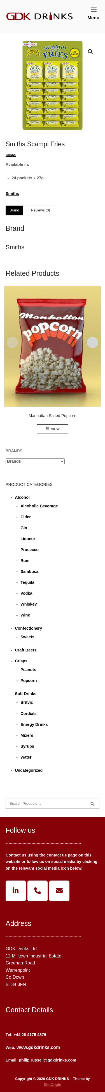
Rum (24, 560)
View (52, 429)
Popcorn (28, 680)
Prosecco (29, 549)
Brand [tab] (14, 210)
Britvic (26, 702)
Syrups (27, 746)
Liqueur (27, 538)
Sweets (27, 637)
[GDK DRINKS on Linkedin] (16, 891)
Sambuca (29, 571)
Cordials (28, 713)
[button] (90, 52)
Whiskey (28, 604)
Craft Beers (26, 650)
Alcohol (22, 497)
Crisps (11, 155)
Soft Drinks (25, 693)
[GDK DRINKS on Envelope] (59, 891)
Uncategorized (29, 770)
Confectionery (28, 628)
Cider (25, 517)
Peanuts (28, 669)
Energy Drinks (34, 724)
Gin (23, 528)
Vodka (26, 593)
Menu (93, 14)
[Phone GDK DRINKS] (37, 891)
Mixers (26, 735)
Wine (25, 615)
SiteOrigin (52, 1084)
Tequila (27, 582)
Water (25, 757)
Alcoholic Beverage (39, 506)
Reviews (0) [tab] (40, 210)
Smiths (12, 193)
